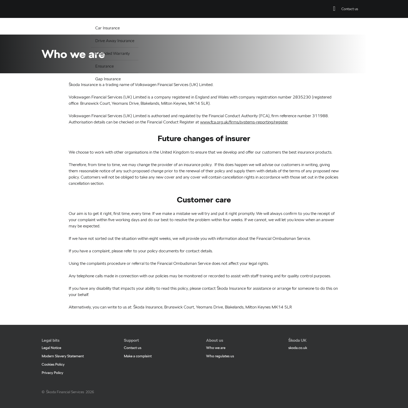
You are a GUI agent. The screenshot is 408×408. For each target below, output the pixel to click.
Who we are (215, 342)
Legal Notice (51, 342)
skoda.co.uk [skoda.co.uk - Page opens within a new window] (297, 342)
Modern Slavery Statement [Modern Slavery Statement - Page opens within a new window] (63, 350)
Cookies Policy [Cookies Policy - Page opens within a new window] (53, 359)
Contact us (132, 342)
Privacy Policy (52, 367)
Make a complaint (138, 350)
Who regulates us (220, 350)
